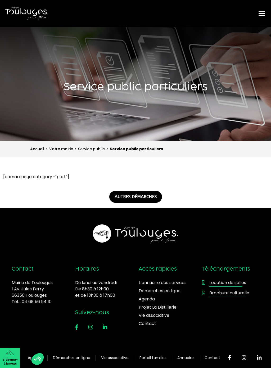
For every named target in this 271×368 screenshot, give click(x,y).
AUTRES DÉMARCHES (136, 196)
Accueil (37, 149)
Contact (212, 357)
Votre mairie (61, 149)
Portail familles (152, 357)
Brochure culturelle (225, 293)
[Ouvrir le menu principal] (262, 13)
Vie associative (115, 357)
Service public (91, 149)
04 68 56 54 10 (37, 302)
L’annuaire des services (163, 283)
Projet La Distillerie (158, 307)
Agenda (147, 299)
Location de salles (224, 283)
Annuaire (185, 357)
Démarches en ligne (71, 357)
